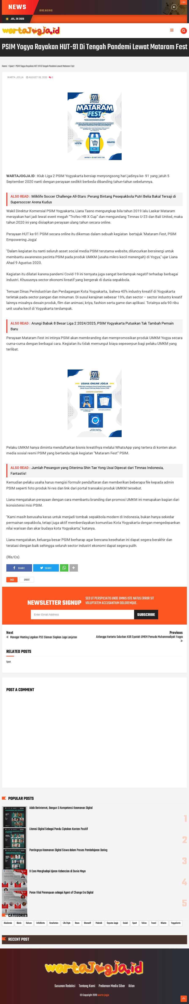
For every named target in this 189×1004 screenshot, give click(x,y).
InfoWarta (40, 923)
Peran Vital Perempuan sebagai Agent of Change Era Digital (61, 892)
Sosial (125, 923)
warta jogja (103, 995)
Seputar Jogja (112, 923)
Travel (153, 923)
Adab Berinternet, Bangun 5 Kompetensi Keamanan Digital (60, 808)
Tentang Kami (87, 986)
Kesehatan (53, 923)
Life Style (66, 923)
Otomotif (87, 923)
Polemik (99, 923)
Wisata (163, 923)
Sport (27, 580)
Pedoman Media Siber (112, 986)
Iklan (131, 986)
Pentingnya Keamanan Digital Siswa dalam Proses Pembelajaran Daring (68, 850)
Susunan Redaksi (64, 986)
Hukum (29, 923)
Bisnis (19, 923)
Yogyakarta (176, 923)
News (77, 923)
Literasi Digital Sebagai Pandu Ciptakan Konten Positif (58, 829)
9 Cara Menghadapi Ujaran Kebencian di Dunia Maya (57, 871)
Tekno (144, 923)
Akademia (8, 923)
